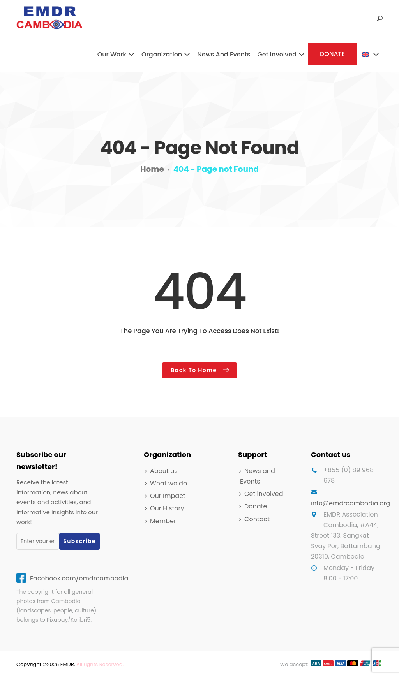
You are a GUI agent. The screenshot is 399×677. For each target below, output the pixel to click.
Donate (255, 506)
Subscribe (79, 541)
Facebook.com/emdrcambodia (79, 578)
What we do (168, 483)
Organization (161, 54)
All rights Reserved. (100, 664)
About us (164, 470)
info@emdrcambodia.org (350, 503)
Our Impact (167, 495)
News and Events (223, 54)
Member (163, 521)
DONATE (332, 53)
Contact (257, 519)
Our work (111, 54)
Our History (167, 508)
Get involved (277, 54)
